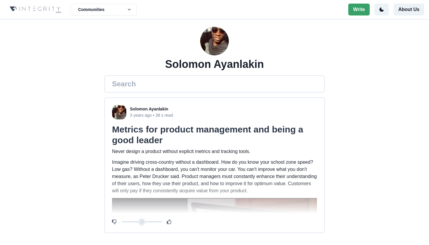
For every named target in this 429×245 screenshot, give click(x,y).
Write (359, 9)
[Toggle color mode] (381, 9)
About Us (408, 9)
